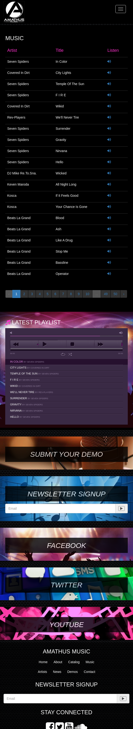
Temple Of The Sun (34, 373)
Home (43, 662)
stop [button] (80, 344)
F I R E (24, 379)
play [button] (52, 344)
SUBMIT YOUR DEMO (66, 454)
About (57, 662)
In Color (27, 361)
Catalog (74, 662)
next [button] (108, 344)
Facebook (66, 545)
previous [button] (24, 344)
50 (115, 294)
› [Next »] (123, 294)
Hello (25, 416)
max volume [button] (121, 332)
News (57, 672)
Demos (72, 672)
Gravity (26, 404)
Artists (42, 672)
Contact (89, 672)
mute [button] (12, 332)
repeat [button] (63, 354)
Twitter (66, 585)
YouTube (66, 624)
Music (90, 662)
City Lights (29, 367)
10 (87, 294)
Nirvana (26, 410)
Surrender (29, 398)
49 (106, 294)
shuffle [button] (70, 354)
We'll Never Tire (31, 392)
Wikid (25, 385)
